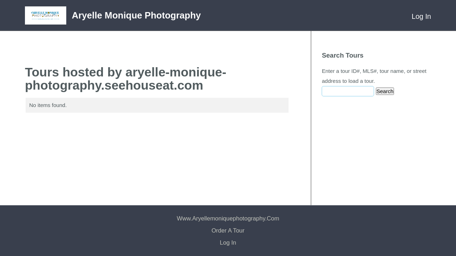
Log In (421, 16)
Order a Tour (228, 230)
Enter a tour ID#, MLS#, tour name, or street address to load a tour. (374, 76)
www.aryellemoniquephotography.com (228, 218)
